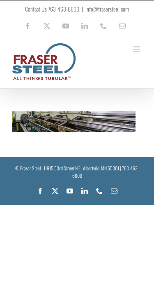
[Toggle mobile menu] (137, 49)
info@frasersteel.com (107, 9)
